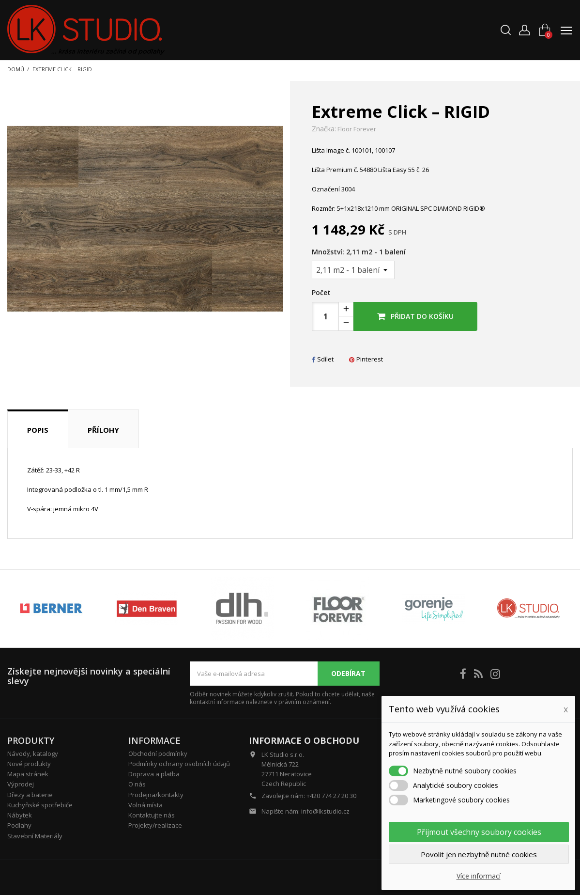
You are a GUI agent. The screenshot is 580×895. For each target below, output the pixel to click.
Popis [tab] (37, 430)
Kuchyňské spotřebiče (40, 805)
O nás (137, 784)
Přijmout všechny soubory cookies (479, 832)
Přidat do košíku (415, 316)
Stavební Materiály (34, 836)
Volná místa (145, 805)
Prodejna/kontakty (155, 794)
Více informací (479, 875)
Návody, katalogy (32, 753)
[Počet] (325, 316)
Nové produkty (29, 763)
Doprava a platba (154, 773)
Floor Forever (356, 129)
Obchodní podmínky (157, 753)
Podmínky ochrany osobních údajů (179, 763)
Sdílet (323, 359)
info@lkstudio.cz (325, 811)
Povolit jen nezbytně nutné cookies (479, 854)
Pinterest (366, 359)
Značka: (324, 129)
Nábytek (19, 815)
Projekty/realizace (155, 825)
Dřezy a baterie (30, 794)
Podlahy (19, 825)
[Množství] (353, 270)
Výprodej (20, 784)
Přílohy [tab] (103, 430)
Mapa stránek (27, 773)
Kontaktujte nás (151, 815)
